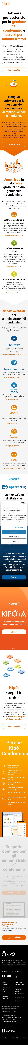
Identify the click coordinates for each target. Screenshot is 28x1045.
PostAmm (17, 987)
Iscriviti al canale (14, 893)
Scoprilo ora (14, 148)
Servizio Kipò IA (14, 427)
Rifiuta (14, 541)
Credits (24, 1038)
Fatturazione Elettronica (18, 990)
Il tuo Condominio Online (14, 381)
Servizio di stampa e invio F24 (14, 472)
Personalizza (14, 536)
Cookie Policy (5, 1038)
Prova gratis (14, 70)
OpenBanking (18, 1001)
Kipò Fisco (4, 991)
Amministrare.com (19, 993)
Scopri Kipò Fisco (14, 270)
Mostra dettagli (19, 527)
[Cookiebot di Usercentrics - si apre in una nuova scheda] (20, 503)
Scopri (14, 581)
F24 (16, 995)
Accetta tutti (14, 532)
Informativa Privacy (14, 403)
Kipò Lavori (4, 989)
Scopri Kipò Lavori (14, 296)
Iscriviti (14, 937)
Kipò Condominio (6, 987)
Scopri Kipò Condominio (14, 239)
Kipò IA (17, 999)
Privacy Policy (15, 1038)
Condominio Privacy (20, 997)
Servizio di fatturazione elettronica (15, 449)
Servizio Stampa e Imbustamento (14, 358)
